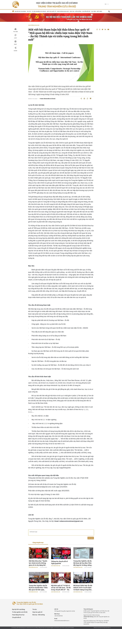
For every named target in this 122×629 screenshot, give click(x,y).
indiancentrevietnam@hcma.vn (61, 620)
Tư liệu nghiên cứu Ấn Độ (39, 11)
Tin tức (29, 11)
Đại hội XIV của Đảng (20, 11)
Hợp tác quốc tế (51, 11)
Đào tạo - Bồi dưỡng (75, 11)
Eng (108, 4)
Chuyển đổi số (86, 11)
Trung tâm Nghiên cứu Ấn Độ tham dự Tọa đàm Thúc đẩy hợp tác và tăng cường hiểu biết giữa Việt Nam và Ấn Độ (82, 565)
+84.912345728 (58, 615)
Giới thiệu (99, 11)
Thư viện (93, 11)
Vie (105, 4)
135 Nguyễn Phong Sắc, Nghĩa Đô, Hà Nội (64, 611)
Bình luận (90, 538)
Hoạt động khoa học (63, 11)
